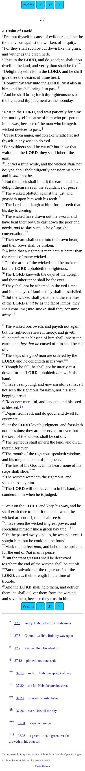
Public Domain (42, 766)
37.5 (17, 636)
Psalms (28, 5)
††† (70, 528)
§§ (21, 406)
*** (32, 470)
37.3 (17, 623)
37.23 (20, 698)
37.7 (17, 648)
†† (14, 313)
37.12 (18, 660)
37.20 (20, 685)
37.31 (21, 723)
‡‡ (66, 360)
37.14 (20, 673)
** (26, 232)
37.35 (21, 736)
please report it (43, 760)
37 (50, 5)
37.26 (20, 711)
